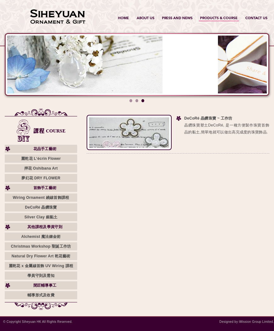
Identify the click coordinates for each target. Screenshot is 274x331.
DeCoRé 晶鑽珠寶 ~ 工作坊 (208, 118)
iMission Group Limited (256, 321)
